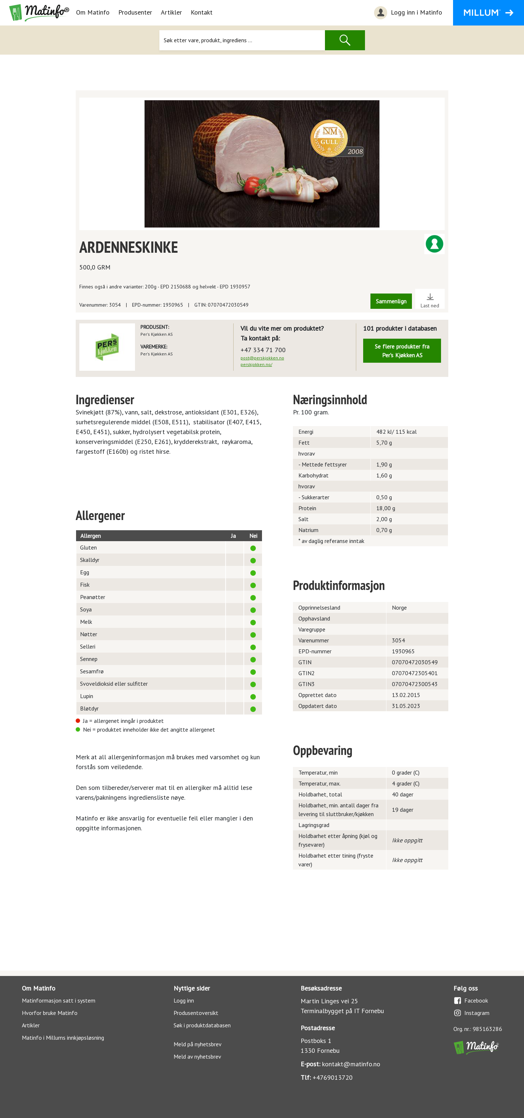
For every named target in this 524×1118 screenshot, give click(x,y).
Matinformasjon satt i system (58, 1000)
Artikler (171, 12)
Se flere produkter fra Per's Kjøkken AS (402, 351)
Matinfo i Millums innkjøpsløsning (63, 1037)
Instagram (471, 1013)
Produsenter (135, 12)
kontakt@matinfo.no (351, 1064)
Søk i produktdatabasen (202, 1025)
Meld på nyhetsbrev (198, 1044)
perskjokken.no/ (256, 364)
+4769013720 (333, 1077)
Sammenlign (391, 301)
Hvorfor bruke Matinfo (50, 1012)
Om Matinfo (93, 12)
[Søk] (242, 40)
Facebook (470, 1000)
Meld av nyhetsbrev (197, 1056)
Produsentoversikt (196, 1012)
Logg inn (184, 1000)
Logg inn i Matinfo (407, 12)
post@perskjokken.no (262, 358)
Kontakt (202, 12)
